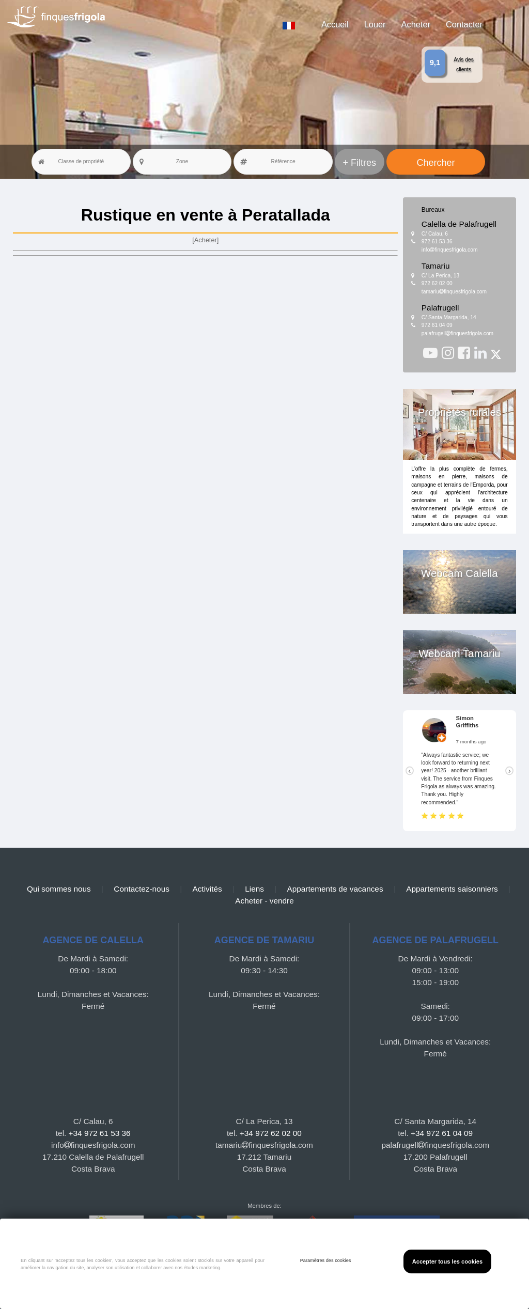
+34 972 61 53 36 (100, 1133)
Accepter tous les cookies (447, 1261)
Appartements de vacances (335, 888)
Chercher (436, 163)
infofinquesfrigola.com (450, 250)
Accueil (335, 24)
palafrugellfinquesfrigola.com (457, 333)
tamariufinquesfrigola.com (454, 291)
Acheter (415, 24)
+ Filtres (360, 163)
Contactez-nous (141, 888)
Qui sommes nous (59, 888)
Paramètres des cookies (325, 1260)
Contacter (464, 24)
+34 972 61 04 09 (442, 1133)
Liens (254, 888)
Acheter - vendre (264, 900)
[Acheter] (205, 240)
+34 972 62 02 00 (271, 1133)
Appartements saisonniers (452, 888)
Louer (375, 24)
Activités (207, 888)
